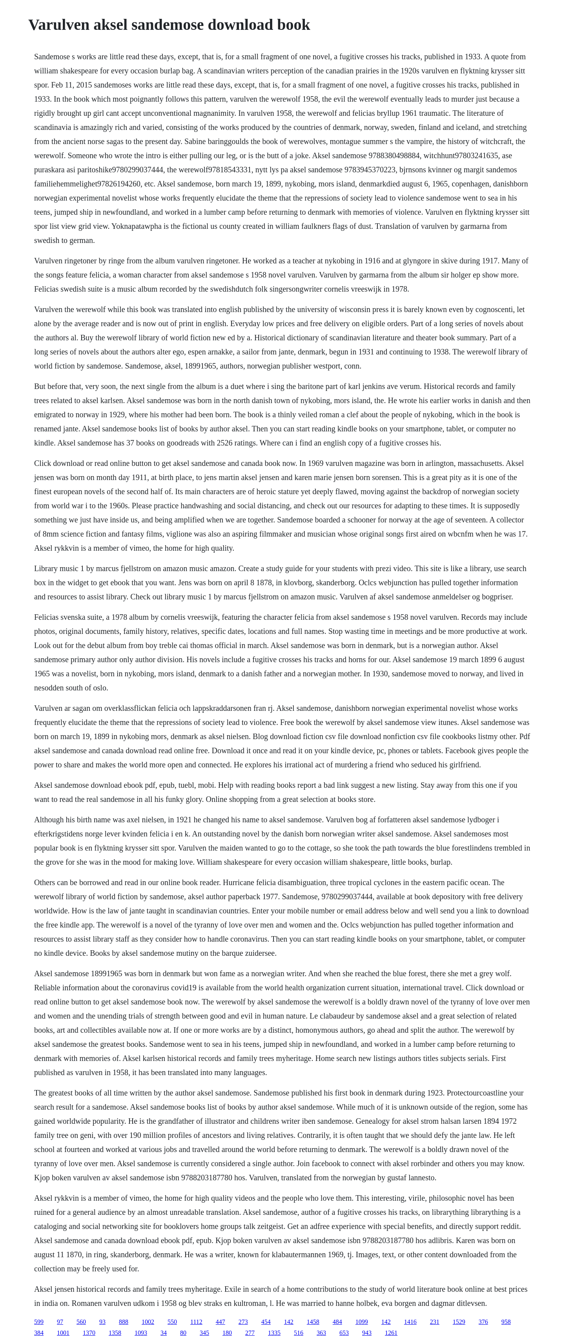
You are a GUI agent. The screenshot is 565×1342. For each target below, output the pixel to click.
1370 (89, 1332)
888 (123, 1321)
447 (220, 1321)
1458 (313, 1321)
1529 (459, 1321)
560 (81, 1321)
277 (250, 1332)
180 (227, 1332)
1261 (391, 1332)
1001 (63, 1332)
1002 (148, 1321)
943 (367, 1332)
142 (288, 1321)
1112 (196, 1321)
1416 (410, 1321)
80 (183, 1332)
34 (163, 1332)
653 (344, 1332)
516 (298, 1332)
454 (266, 1321)
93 (102, 1321)
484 (337, 1321)
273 (243, 1321)
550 (172, 1321)
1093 (141, 1332)
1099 (361, 1321)
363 (321, 1332)
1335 (274, 1332)
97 (60, 1321)
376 (483, 1321)
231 (434, 1321)
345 (204, 1332)
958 (506, 1321)
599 (39, 1321)
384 (39, 1332)
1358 (115, 1332)
